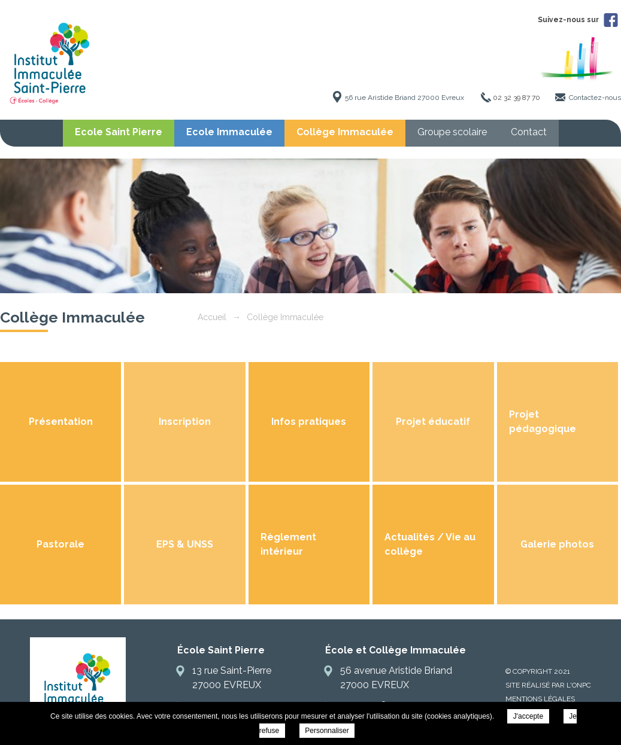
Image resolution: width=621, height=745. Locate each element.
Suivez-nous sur (578, 20)
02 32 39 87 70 (516, 97)
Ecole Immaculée (229, 132)
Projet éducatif (433, 421)
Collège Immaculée (344, 132)
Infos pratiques (308, 421)
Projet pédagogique (542, 421)
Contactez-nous (595, 97)
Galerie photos (557, 544)
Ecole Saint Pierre (118, 132)
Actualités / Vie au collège (429, 544)
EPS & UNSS (184, 544)
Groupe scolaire (452, 132)
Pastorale (60, 544)
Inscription (185, 421)
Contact (529, 132)
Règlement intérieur (288, 544)
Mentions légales (540, 699)
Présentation (61, 421)
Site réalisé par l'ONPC (548, 685)
